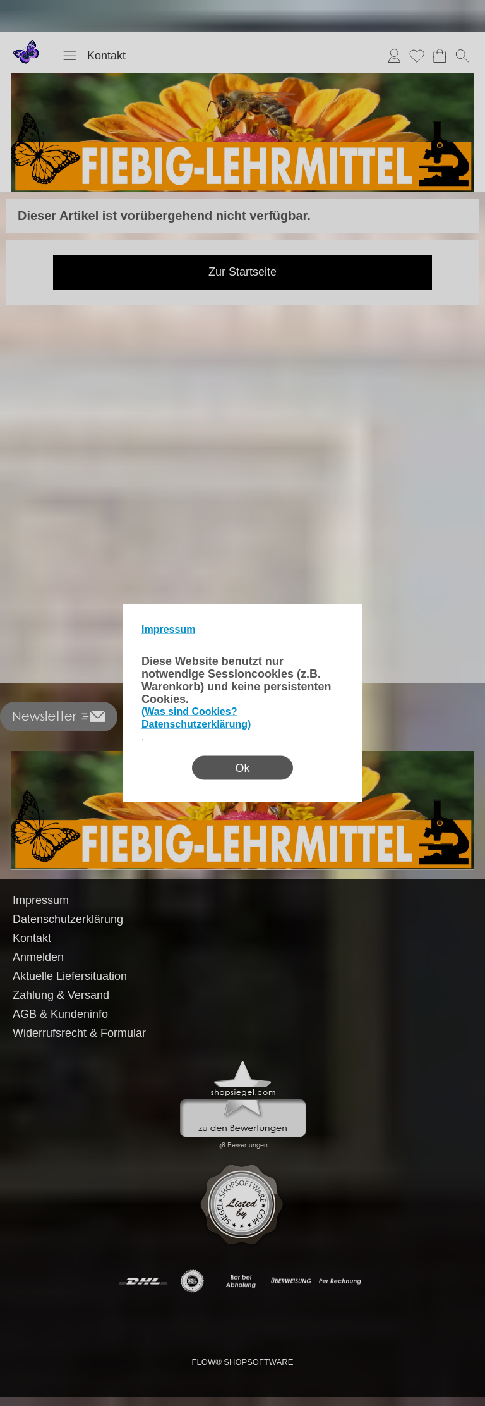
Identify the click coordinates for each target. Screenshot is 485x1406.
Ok (242, 768)
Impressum (168, 629)
